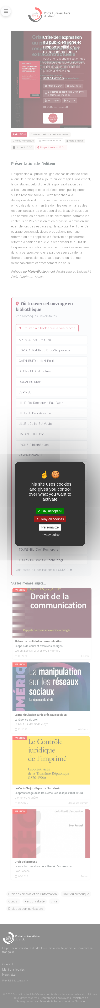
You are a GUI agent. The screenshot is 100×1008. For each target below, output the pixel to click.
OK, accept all (50, 511)
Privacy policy (50, 534)
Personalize (50, 527)
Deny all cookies (50, 519)
